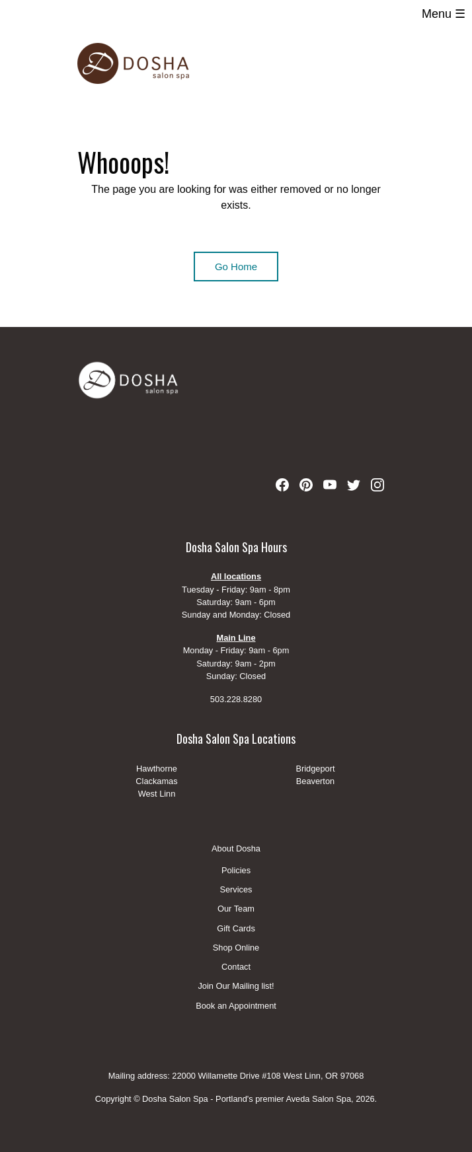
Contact (236, 967)
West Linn (157, 794)
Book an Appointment (236, 1006)
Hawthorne (156, 769)
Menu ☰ (443, 13)
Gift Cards (236, 929)
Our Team (236, 909)
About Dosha (236, 848)
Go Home (236, 266)
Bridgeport (314, 769)
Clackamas (156, 781)
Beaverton (315, 781)
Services (235, 890)
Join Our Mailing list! (236, 986)
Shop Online (236, 948)
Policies (236, 871)
